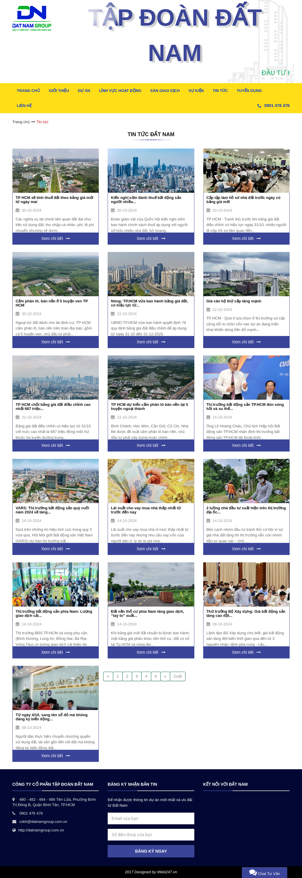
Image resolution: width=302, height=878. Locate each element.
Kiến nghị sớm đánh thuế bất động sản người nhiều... (146, 199)
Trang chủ (21, 122)
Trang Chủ (28, 90)
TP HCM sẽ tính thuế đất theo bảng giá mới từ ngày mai (54, 199)
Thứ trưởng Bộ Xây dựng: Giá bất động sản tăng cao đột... (245, 613)
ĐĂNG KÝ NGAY (151, 851)
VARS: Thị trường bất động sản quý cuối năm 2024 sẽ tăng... (52, 510)
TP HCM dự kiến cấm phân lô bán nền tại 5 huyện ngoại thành (149, 406)
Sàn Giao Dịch (165, 90)
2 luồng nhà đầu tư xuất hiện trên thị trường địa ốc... (246, 510)
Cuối (178, 676)
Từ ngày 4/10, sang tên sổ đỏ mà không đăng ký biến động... (52, 717)
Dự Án (84, 90)
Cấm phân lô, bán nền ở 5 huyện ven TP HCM (52, 303)
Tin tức (220, 90)
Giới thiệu (59, 90)
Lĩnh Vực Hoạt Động (120, 90)
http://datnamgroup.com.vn (41, 830)
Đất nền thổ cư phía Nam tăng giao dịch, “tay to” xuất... (147, 613)
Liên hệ (24, 105)
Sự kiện (196, 90)
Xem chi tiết (52, 238)
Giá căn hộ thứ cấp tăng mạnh (233, 301)
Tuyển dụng (249, 90)
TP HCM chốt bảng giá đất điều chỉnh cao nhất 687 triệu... (53, 406)
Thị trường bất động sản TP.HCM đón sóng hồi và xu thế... (245, 406)
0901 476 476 (277, 105)
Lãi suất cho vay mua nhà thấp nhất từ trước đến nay (146, 510)
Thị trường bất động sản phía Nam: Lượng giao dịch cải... (54, 613)
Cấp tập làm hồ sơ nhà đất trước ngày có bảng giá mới (243, 199)
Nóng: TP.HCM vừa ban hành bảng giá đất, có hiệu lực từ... (149, 303)
